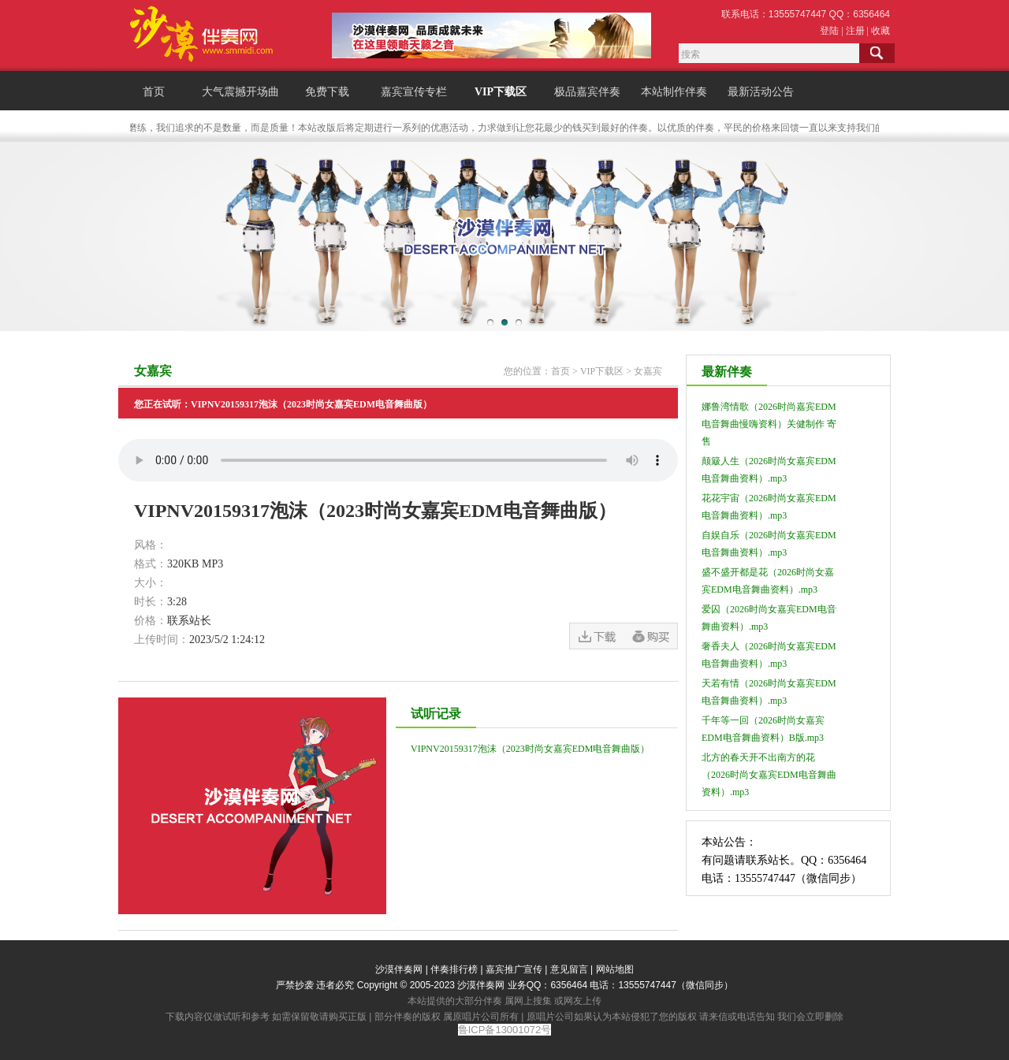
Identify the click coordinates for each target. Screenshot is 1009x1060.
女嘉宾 (648, 371)
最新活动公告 (761, 92)
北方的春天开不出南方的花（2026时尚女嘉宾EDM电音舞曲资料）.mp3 (769, 775)
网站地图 (615, 969)
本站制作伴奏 (674, 92)
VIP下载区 (501, 92)
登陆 (829, 30)
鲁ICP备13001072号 (505, 1030)
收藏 (880, 30)
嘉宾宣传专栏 (414, 92)
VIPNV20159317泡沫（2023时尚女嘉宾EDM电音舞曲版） (530, 748)
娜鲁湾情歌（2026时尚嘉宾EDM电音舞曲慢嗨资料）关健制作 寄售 (769, 424)
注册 (855, 30)
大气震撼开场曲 (240, 92)
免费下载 (327, 92)
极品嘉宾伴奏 (587, 92)
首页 (154, 92)
